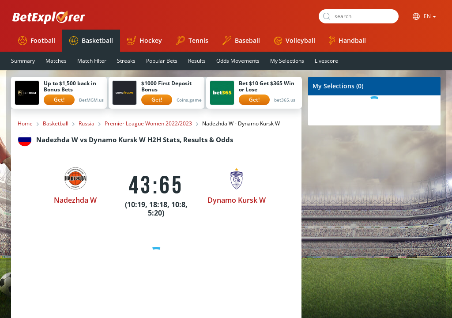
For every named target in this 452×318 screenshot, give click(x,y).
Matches (56, 60)
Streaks (126, 60)
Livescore (326, 60)
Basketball (91, 40)
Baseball (241, 40)
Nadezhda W (75, 200)
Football (36, 40)
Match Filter (91, 60)
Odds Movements (238, 60)
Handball (347, 40)
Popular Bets (161, 60)
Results (197, 60)
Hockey (144, 40)
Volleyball (294, 40)
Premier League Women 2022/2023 (148, 124)
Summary (23, 60)
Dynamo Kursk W (236, 200)
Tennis (192, 40)
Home (25, 124)
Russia (86, 124)
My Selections (287, 60)
